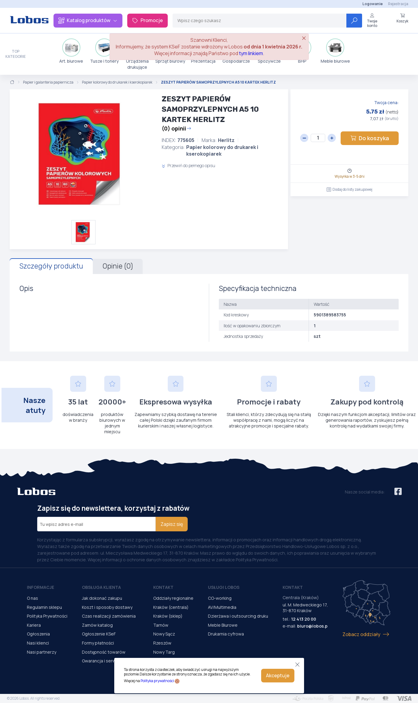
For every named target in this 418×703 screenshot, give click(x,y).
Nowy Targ (164, 652)
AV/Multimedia (222, 607)
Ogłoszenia (38, 634)
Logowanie (372, 3)
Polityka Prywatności (47, 616)
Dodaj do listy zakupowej (349, 189)
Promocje (147, 20)
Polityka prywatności (157, 680)
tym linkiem (251, 53)
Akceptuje (278, 675)
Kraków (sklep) (168, 616)
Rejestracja (398, 3)
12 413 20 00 (303, 619)
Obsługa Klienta (101, 587)
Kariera (34, 625)
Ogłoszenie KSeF (99, 634)
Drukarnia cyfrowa (226, 634)
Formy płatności (98, 643)
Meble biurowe (335, 51)
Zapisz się (171, 524)
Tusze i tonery (104, 51)
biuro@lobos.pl (313, 626)
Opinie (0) (117, 266)
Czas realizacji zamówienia (109, 616)
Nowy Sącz (164, 634)
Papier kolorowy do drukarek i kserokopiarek (117, 82)
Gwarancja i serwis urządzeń (110, 661)
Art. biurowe (71, 51)
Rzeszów (162, 643)
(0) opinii (176, 128)
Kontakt (163, 587)
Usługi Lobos (223, 587)
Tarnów (160, 625)
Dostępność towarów (103, 652)
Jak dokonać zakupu (102, 598)
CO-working (220, 598)
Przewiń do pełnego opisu (188, 165)
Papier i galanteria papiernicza (48, 82)
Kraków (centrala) (171, 607)
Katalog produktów (88, 20)
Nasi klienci (38, 643)
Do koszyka (369, 138)
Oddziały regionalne (173, 598)
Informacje (40, 587)
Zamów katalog (97, 625)
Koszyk (402, 18)
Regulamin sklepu (44, 607)
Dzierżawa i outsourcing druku (238, 616)
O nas (32, 598)
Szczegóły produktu (51, 266)
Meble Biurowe (223, 625)
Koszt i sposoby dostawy (107, 607)
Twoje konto (372, 20)
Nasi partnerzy (41, 652)
